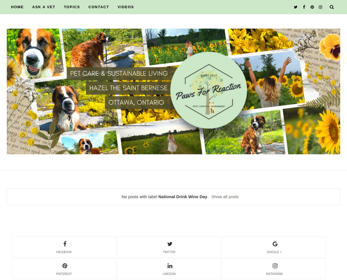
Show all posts (225, 196)
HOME (17, 7)
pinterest (64, 268)
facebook (64, 247)
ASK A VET (43, 7)
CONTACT (98, 7)
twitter (169, 247)
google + (274, 247)
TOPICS (72, 7)
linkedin (169, 268)
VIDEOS (126, 7)
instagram (274, 268)
